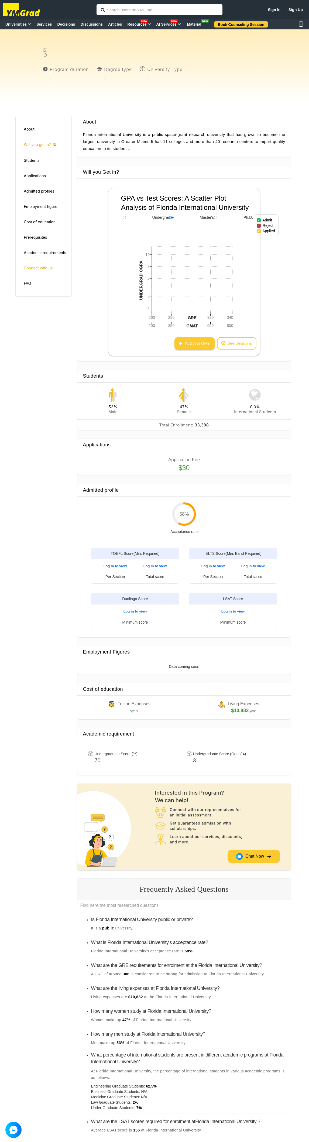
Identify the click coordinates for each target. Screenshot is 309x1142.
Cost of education (40, 222)
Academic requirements (45, 252)
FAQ (27, 283)
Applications (35, 175)
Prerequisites (35, 237)
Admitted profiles (39, 191)
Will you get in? (40, 144)
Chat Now (254, 856)
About (29, 129)
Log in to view (115, 566)
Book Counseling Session (241, 24)
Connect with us (38, 268)
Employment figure (40, 206)
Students (32, 160)
